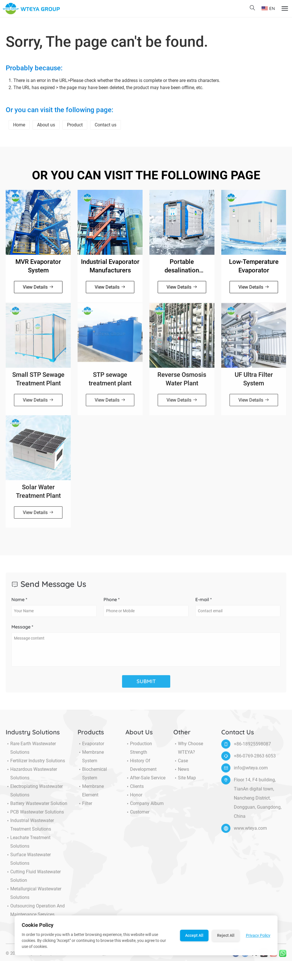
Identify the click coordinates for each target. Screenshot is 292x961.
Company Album (144, 807)
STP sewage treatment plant (110, 382)
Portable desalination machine (182, 266)
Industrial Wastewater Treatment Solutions (30, 828)
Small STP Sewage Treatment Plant (38, 382)
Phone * (112, 603)
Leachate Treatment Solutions (28, 845)
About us (46, 125)
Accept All (194, 935)
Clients (134, 790)
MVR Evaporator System (38, 266)
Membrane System (91, 760)
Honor (133, 798)
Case (180, 764)
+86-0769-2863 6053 (255, 759)
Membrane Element (91, 794)
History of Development (141, 768)
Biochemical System (92, 777)
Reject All (225, 935)
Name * (19, 603)
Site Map (184, 781)
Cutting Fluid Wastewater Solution (33, 879)
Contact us (105, 125)
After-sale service (145, 781)
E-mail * (203, 603)
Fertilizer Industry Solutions (35, 764)
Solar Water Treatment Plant (38, 495)
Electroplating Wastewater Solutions (34, 794)
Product (75, 125)
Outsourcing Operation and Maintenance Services (35, 913)
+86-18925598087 (252, 747)
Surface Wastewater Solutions (28, 862)
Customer (137, 815)
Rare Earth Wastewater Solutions (31, 751)
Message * (22, 630)
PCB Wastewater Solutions (35, 815)
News (181, 773)
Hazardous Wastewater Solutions (31, 777)
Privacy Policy (258, 935)
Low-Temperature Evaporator (254, 266)
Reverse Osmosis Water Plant (181, 382)
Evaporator (91, 747)
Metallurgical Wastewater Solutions (33, 896)
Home (19, 125)
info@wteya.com (251, 771)
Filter (85, 807)
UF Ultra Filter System (254, 382)
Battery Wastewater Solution (36, 807)
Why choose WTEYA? (188, 751)
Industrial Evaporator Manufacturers (110, 266)
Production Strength (138, 751)
